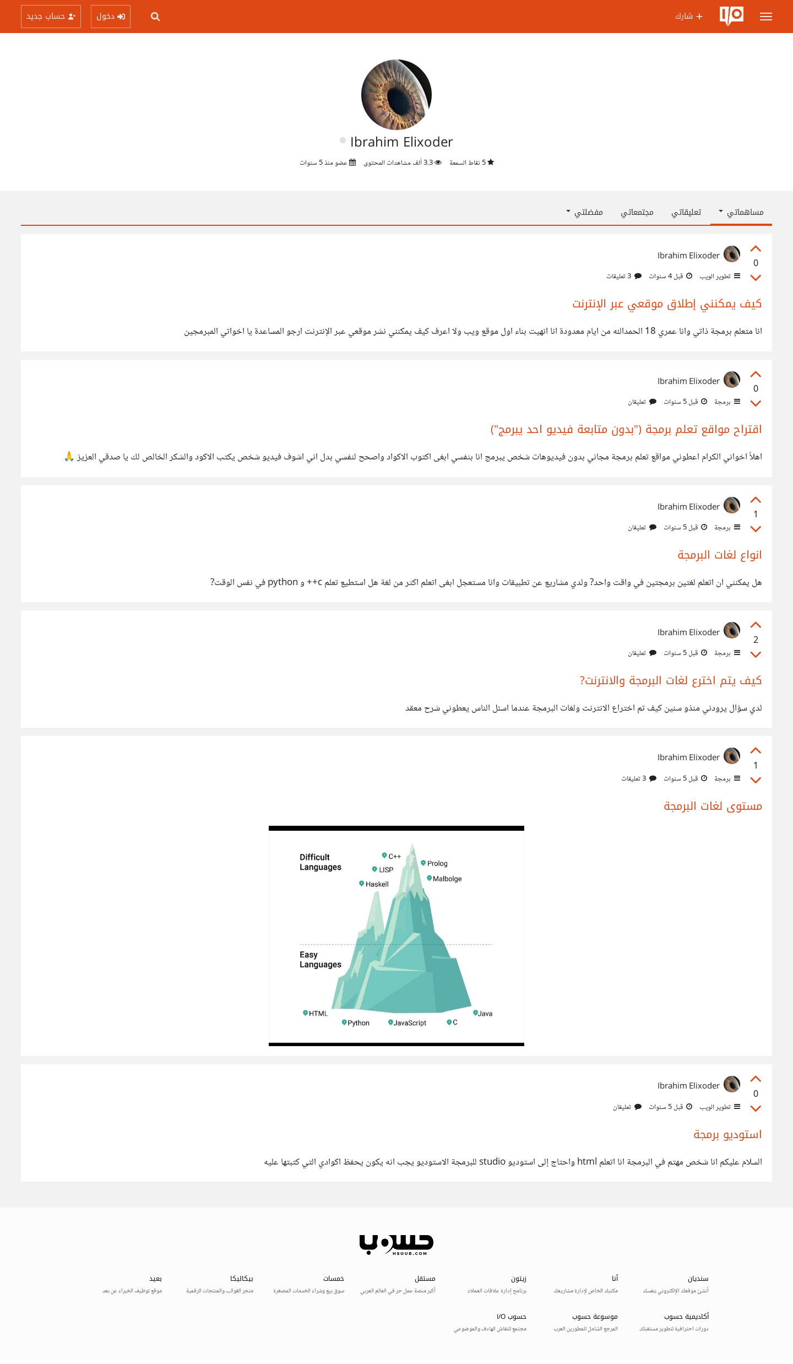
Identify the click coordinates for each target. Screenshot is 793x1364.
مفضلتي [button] (584, 212)
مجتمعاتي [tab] (637, 212)
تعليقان (642, 402)
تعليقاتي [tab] (686, 212)
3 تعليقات (624, 276)
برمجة (726, 402)
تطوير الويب (719, 276)
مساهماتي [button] (741, 212)
